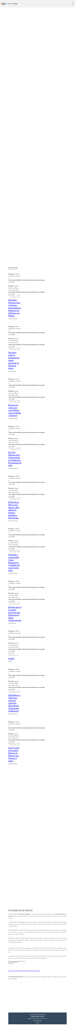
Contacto (37, 1022)
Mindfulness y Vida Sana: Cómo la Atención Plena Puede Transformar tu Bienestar (14, 703)
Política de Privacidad (37, 1020)
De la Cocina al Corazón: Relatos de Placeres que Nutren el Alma (13, 754)
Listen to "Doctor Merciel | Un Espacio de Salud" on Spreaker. (24, 971)
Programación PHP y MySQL (33, 1018)
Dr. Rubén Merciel (13, 961)
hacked (11, 658)
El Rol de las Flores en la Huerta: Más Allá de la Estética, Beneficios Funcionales (13, 510)
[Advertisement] (14, 796)
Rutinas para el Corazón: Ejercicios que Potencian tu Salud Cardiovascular (14, 614)
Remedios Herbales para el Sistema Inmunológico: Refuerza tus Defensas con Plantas (14, 307)
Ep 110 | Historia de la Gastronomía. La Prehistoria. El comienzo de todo (14, 459)
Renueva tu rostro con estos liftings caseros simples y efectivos (14, 410)
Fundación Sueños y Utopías (37, 1016)
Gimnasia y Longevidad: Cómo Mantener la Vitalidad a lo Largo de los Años (14, 562)
